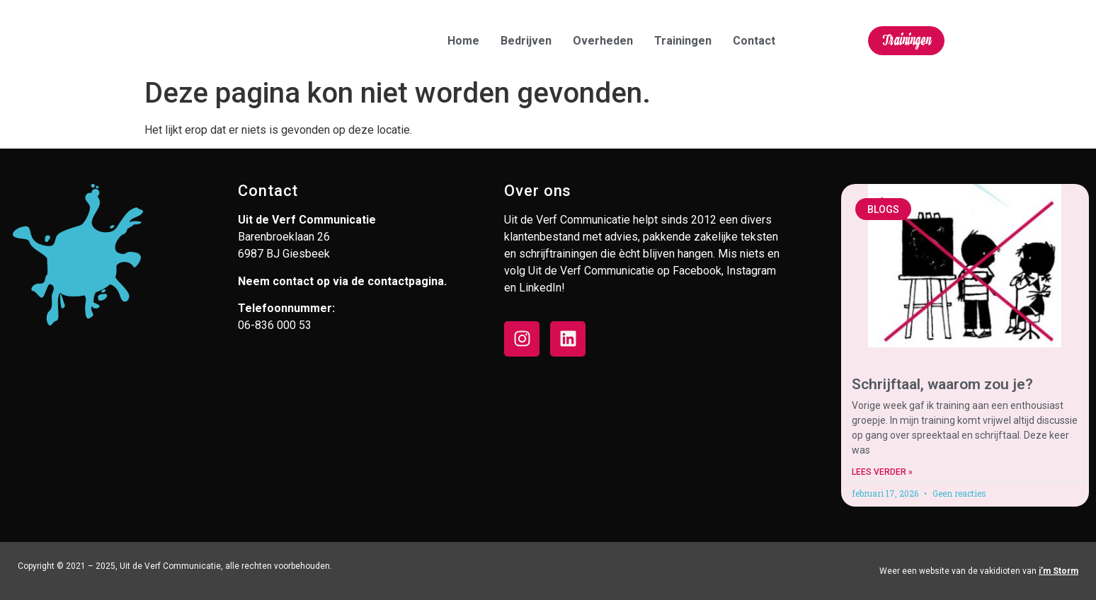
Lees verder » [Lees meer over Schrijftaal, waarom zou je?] (882, 472)
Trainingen (683, 40)
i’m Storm (1058, 571)
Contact (754, 40)
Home (463, 40)
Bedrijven (526, 40)
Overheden (603, 40)
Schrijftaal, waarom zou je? (942, 384)
